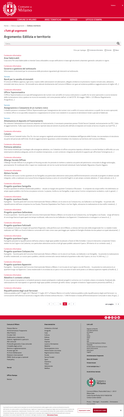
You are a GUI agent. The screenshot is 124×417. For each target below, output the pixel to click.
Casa (46, 333)
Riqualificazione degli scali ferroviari (21, 290)
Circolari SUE (11, 335)
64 (60, 304)
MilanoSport (90, 350)
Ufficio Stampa (94, 20)
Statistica (47, 362)
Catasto (7, 133)
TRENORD (89, 345)
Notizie (9, 379)
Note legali (96, 402)
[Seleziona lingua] (117, 9)
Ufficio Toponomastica (14, 92)
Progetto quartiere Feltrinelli (17, 225)
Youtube (112, 317)
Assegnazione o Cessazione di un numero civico (26, 107)
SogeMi (89, 352)
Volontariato (48, 366)
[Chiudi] (121, 410)
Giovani (47, 339)
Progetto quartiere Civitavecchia (19, 251)
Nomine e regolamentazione (16, 348)
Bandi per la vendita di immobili (18, 79)
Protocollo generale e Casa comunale (19, 344)
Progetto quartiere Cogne (16, 238)
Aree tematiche (53, 20)
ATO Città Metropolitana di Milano (96, 343)
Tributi (46, 364)
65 (65, 304)
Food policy (10, 359)
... (56, 304)
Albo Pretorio (11, 333)
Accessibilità (104, 402)
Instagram (115, 317)
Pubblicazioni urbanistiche (16, 337)
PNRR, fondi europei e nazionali (17, 357)
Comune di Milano (26, 20)
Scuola (46, 355)
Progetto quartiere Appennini (17, 264)
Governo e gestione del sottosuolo (20, 68)
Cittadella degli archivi (14, 346)
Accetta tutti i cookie (100, 410)
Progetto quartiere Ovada (16, 199)
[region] (62, 410)
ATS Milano (90, 332)
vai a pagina (109, 304)
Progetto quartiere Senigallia (17, 186)
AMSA (88, 336)
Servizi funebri (49, 357)
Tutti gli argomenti (16, 31)
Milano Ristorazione (92, 348)
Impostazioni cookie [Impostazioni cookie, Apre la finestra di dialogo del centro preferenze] (84, 410)
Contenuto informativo (96, 50)
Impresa (47, 341)
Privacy (89, 402)
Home (6, 25)
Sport (46, 359)
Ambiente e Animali (51, 328)
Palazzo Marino (12, 328)
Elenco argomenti (18, 25)
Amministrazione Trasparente (17, 330)
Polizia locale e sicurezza (52, 350)
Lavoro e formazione (51, 344)
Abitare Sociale (11, 173)
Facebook (106, 317)
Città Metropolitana (92, 330)
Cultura (47, 335)
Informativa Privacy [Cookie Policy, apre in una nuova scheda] (52, 415)
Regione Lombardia (92, 329)
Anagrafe (47, 330)
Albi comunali (11, 341)
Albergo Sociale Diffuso (15, 159)
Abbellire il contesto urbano (17, 277)
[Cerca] (118, 44)
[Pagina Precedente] (49, 303)
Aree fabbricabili (11, 57)
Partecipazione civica (51, 348)
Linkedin (118, 317)
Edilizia (46, 337)
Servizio (109, 50)
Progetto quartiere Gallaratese (18, 212)
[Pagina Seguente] (73, 303)
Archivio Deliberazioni (14, 353)
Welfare (47, 368)
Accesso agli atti (12, 350)
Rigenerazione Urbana (51, 353)
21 (69, 304)
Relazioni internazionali (15, 355)
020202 (98, 397)
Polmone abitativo (12, 146)
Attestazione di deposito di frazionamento (23, 120)
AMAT (88, 338)
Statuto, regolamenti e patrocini (18, 339)
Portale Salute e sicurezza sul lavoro (97, 347)
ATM (88, 334)
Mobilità (47, 346)
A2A (88, 339)
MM (88, 341)
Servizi (73, 20)
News (117, 50)
